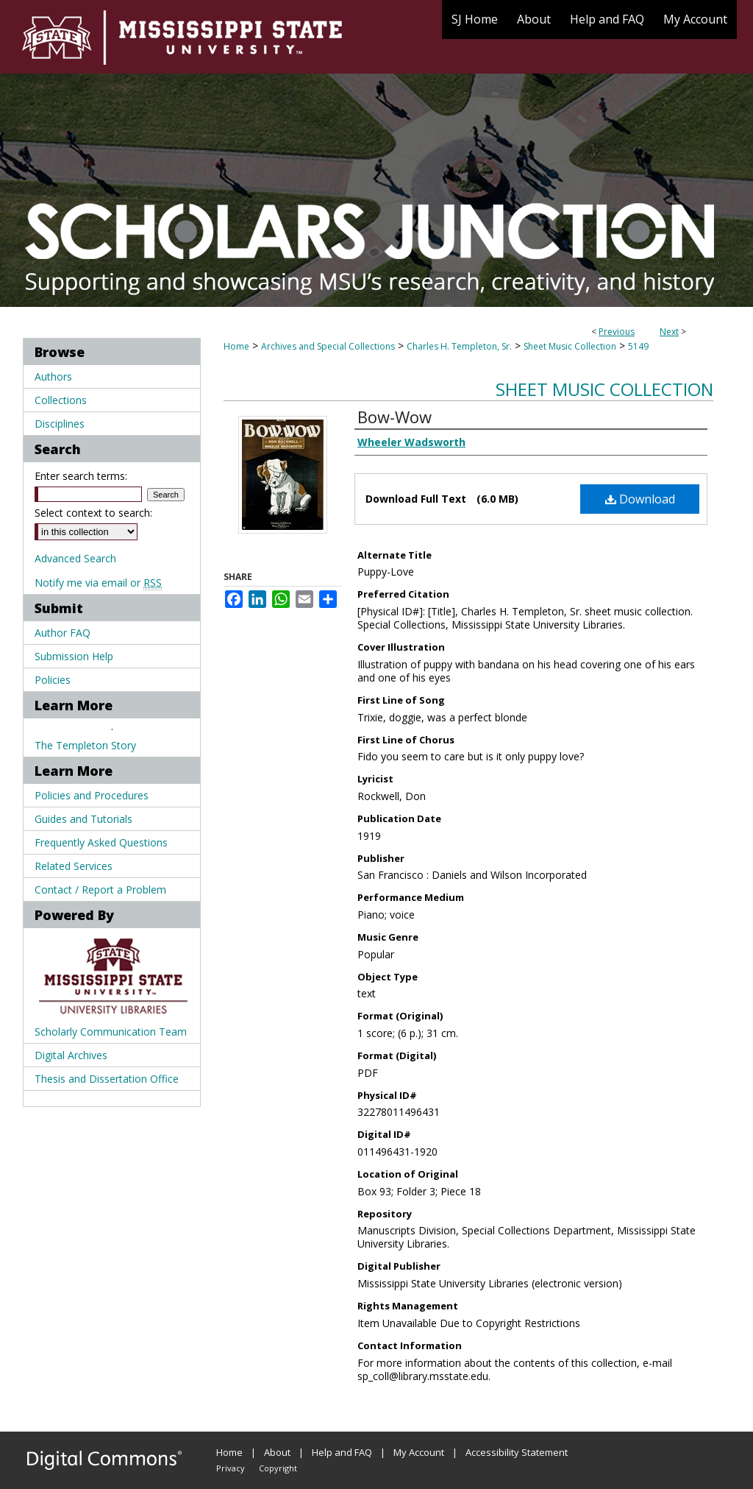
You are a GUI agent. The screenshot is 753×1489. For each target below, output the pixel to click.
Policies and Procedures (92, 795)
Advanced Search (75, 558)
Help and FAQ (342, 1452)
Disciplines (60, 424)
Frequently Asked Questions (101, 842)
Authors (53, 376)
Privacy (230, 1468)
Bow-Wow (394, 417)
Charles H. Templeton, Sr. (459, 346)
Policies (53, 680)
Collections (61, 400)
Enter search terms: (81, 476)
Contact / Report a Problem (100, 889)
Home (236, 346)
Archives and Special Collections (328, 346)
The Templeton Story (85, 745)
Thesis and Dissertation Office (107, 1079)
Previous (617, 331)
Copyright (278, 1468)
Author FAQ (62, 633)
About (277, 1452)
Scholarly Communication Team (111, 1032)
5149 (638, 346)
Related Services (74, 866)
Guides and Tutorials (83, 819)
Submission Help (74, 656)
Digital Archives (71, 1055)
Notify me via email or (98, 583)
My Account (418, 1452)
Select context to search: (93, 513)
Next (669, 331)
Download (640, 499)
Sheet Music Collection (570, 346)
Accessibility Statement (516, 1452)
